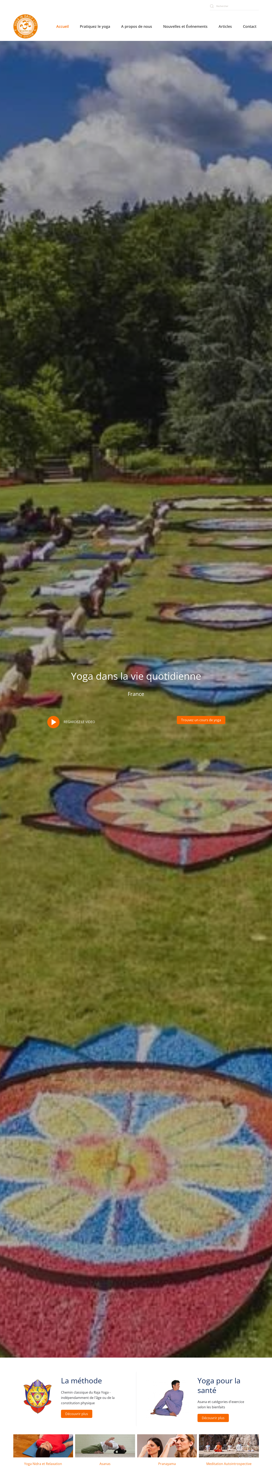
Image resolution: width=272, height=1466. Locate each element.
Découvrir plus (76, 1414)
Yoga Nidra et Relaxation (43, 1463)
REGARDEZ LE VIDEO (71, 722)
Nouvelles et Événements (185, 26)
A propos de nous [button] (136, 26)
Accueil (62, 26)
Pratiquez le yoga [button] (95, 26)
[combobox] (234, 6)
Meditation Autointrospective (229, 1463)
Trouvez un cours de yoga (201, 720)
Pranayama (167, 1463)
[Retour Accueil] (25, 26)
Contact (249, 26)
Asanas (105, 1463)
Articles (225, 26)
